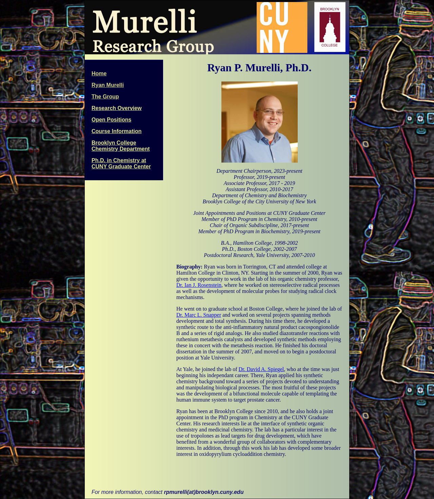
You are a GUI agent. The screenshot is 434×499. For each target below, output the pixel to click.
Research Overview (117, 108)
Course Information (117, 131)
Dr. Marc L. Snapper (198, 315)
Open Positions (111, 120)
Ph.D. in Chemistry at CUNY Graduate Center (121, 163)
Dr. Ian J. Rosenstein (198, 285)
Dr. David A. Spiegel (261, 369)
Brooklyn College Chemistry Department (121, 146)
